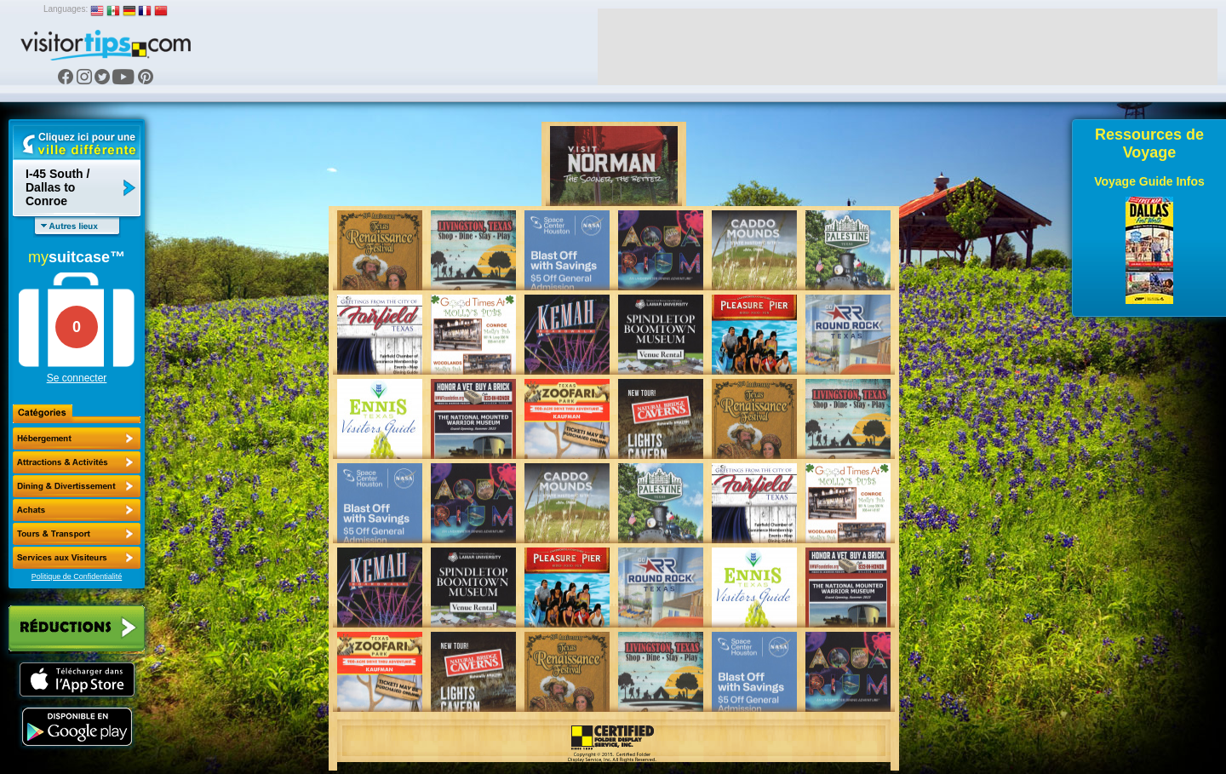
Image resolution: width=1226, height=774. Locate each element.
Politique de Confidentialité (77, 576)
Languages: (65, 9)
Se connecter (77, 378)
